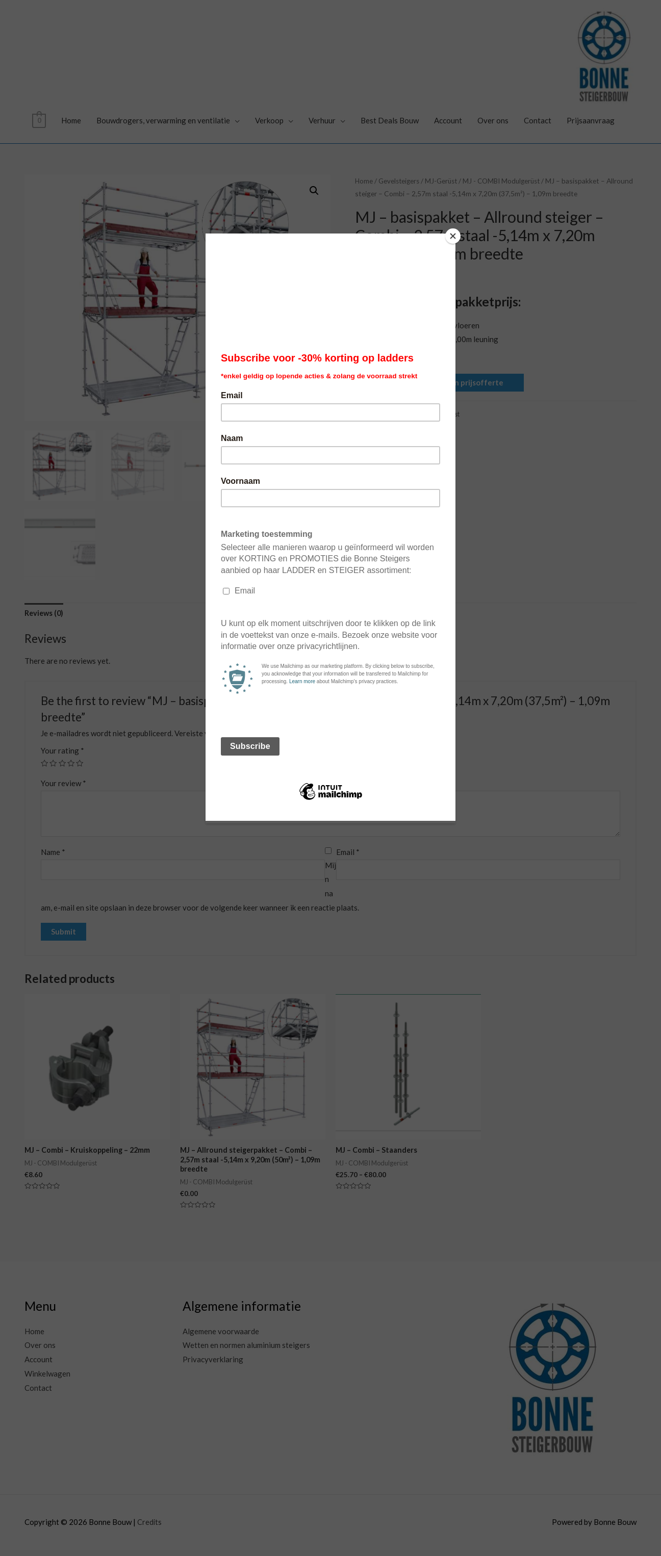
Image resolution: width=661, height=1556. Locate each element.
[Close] (453, 236)
